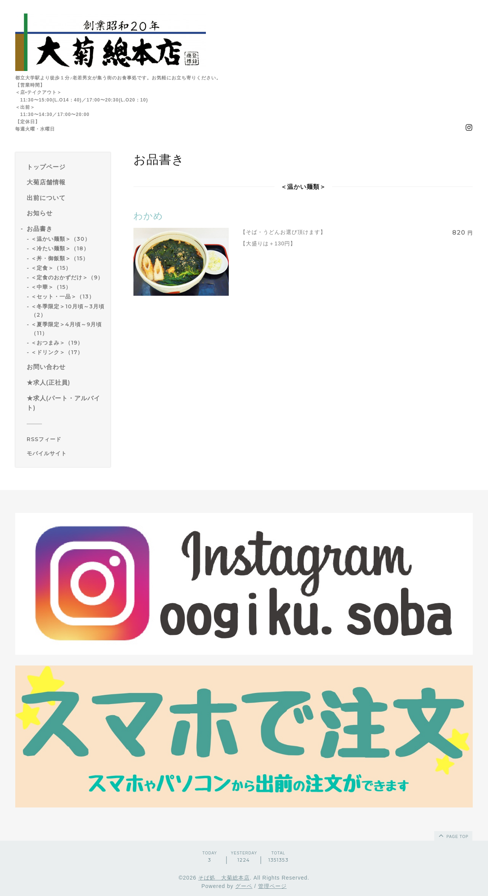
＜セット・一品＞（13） (63, 296)
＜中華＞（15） (51, 287)
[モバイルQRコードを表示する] (66, 453)
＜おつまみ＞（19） (57, 342)
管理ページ (272, 886)
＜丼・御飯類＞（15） (59, 258)
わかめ (148, 215)
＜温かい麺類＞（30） (60, 238)
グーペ (243, 886)
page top (453, 835)
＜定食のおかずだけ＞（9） (67, 277)
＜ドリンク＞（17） (57, 352)
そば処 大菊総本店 (224, 878)
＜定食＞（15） (51, 267)
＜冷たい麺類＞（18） (60, 248)
